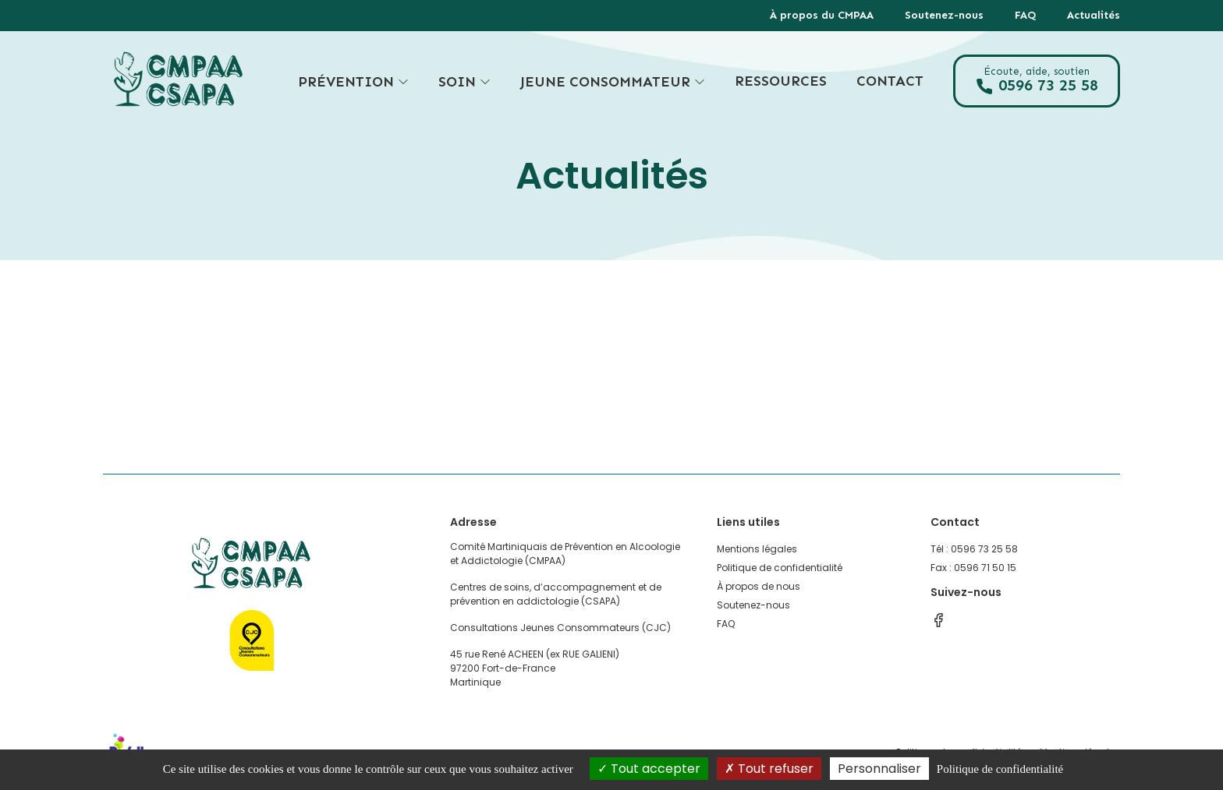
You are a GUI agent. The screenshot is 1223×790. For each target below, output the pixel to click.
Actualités (1093, 15)
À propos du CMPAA (822, 15)
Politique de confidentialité (779, 567)
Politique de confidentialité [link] (1000, 769)
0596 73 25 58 (1036, 80)
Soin (464, 81)
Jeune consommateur (612, 81)
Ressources (781, 81)
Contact (889, 81)
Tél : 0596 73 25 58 (974, 548)
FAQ (1025, 15)
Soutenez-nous (944, 15)
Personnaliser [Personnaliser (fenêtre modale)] (879, 769)
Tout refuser (769, 769)
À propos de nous (758, 586)
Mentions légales (757, 548)
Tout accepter (648, 769)
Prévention (353, 81)
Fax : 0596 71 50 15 (973, 567)
